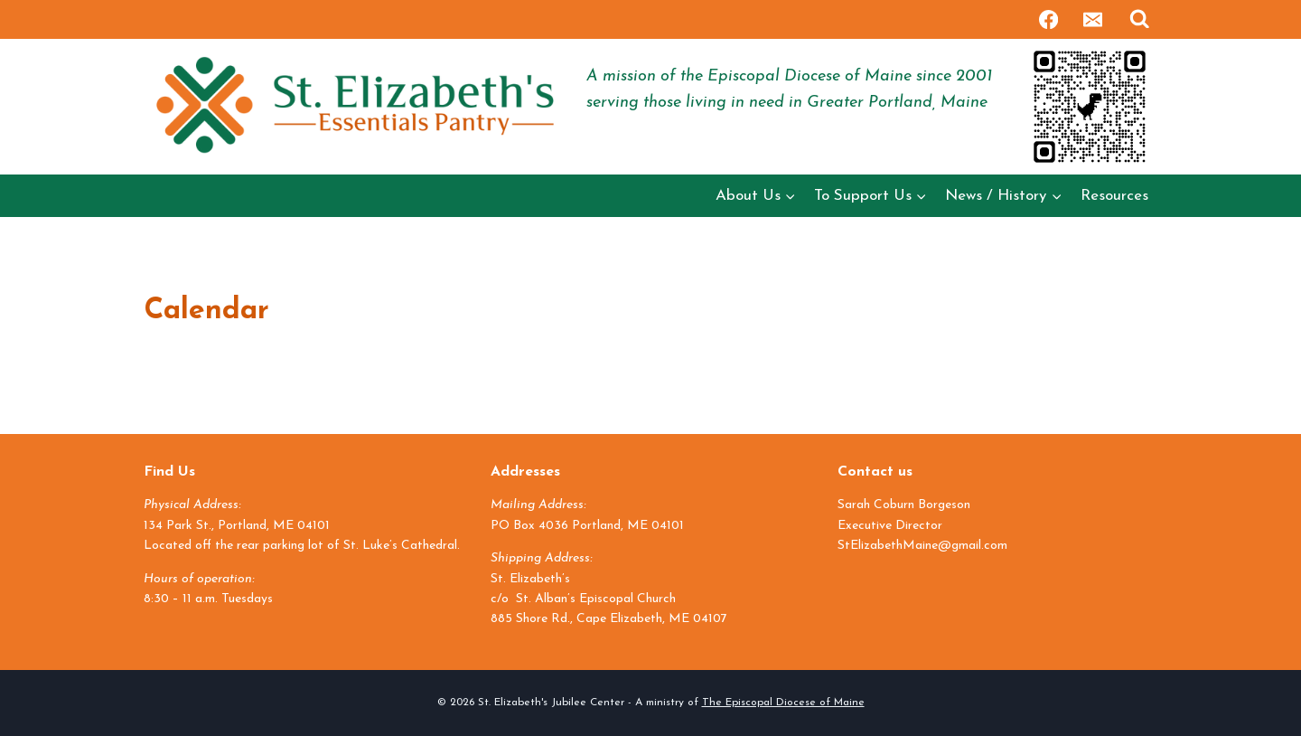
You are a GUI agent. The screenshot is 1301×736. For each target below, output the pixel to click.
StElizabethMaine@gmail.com (922, 545)
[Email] (1092, 19)
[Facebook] (1048, 19)
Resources (1114, 195)
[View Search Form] (1139, 19)
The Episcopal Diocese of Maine (783, 702)
